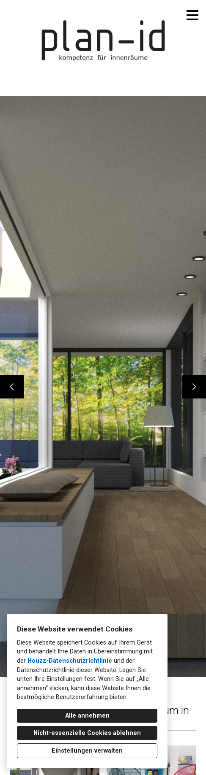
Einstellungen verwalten (87, 750)
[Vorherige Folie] (12, 386)
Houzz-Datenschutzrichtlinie (69, 660)
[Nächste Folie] (194, 386)
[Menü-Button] (192, 15)
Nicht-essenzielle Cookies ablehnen (87, 733)
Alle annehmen (87, 715)
